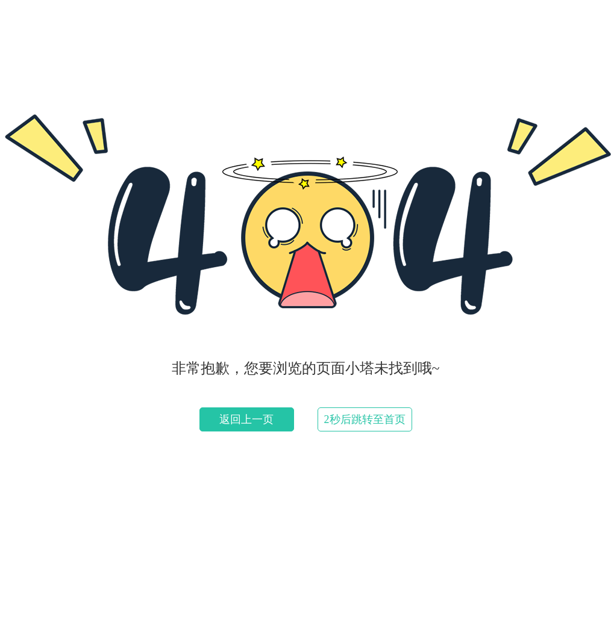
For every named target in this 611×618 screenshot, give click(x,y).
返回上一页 (246, 419)
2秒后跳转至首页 (365, 419)
